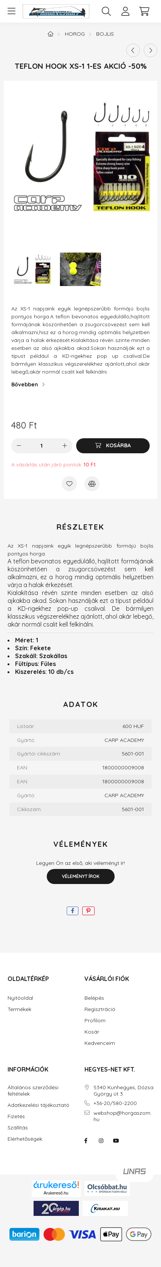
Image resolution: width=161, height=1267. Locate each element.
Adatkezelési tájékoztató (38, 1105)
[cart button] (144, 11)
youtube (116, 1140)
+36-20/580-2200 (115, 1103)
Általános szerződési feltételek (33, 1090)
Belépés (94, 998)
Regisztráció (99, 1009)
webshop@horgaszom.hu (123, 1116)
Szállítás (18, 1128)
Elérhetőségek (25, 1139)
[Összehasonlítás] (92, 483)
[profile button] (125, 11)
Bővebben (24, 384)
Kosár (91, 1032)
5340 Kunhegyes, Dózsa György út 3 (123, 1090)
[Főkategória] (51, 33)
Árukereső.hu (56, 1193)
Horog (75, 33)
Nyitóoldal (20, 998)
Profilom (95, 1020)
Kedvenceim (99, 1043)
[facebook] (72, 911)
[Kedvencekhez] (69, 483)
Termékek (19, 1009)
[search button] (106, 11)
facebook (86, 1140)
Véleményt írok (81, 876)
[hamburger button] (11, 11)
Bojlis (105, 33)
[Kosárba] (113, 445)
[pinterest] (88, 911)
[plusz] (65, 445)
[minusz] (19, 445)
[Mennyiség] (42, 445)
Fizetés (16, 1116)
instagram (101, 1140)
